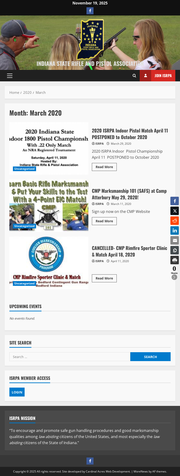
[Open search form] (134, 75)
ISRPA (99, 144)
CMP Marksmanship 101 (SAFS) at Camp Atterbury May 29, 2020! (48, 205)
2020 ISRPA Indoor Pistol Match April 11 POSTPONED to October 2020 (48, 148)
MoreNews (141, 471)
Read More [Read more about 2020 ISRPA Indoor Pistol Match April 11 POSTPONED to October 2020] (106, 167)
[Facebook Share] (174, 201)
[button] (10, 76)
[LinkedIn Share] (174, 230)
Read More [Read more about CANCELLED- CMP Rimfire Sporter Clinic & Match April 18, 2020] (106, 279)
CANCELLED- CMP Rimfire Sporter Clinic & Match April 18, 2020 (48, 263)
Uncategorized (24, 169)
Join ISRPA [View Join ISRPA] (156, 75)
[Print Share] (174, 260)
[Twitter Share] (174, 211)
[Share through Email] (174, 240)
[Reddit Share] (174, 220)
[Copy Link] (174, 250)
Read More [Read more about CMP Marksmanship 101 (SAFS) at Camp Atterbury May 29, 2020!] (106, 222)
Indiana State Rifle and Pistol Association (90, 63)
